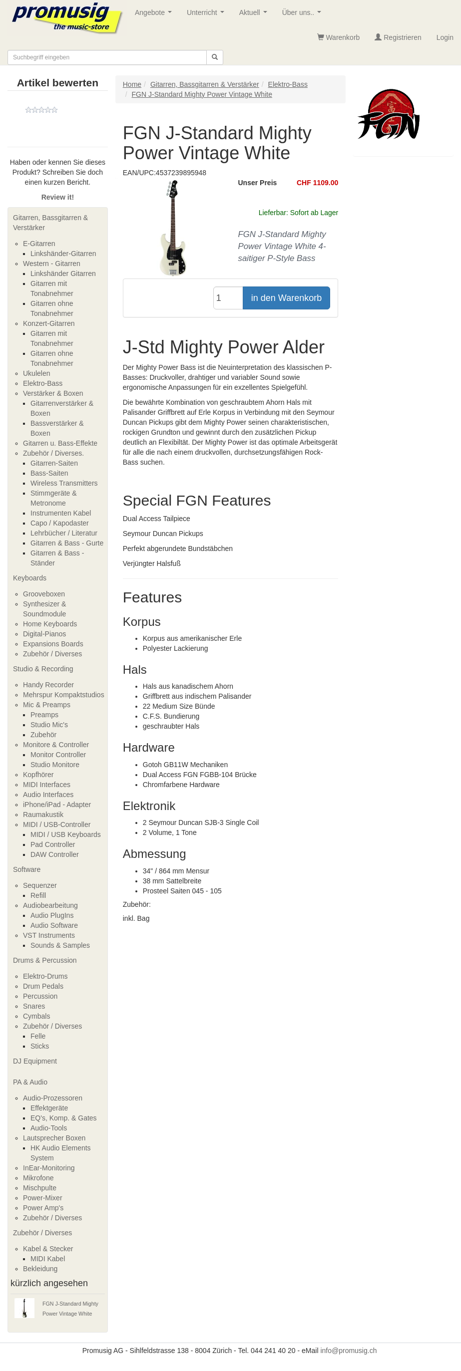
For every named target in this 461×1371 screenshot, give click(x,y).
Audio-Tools (48, 1128)
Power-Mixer (42, 1198)
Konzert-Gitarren (48, 323)
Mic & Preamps (46, 705)
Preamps (44, 715)
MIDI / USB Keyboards (65, 834)
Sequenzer (40, 885)
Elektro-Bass (42, 383)
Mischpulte (39, 1188)
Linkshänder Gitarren (63, 273)
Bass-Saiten (49, 473)
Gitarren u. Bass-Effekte (60, 443)
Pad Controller (52, 844)
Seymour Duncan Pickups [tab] (163, 534)
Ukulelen (36, 373)
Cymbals (36, 1016)
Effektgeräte (49, 1108)
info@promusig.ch (348, 1351)
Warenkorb (338, 37)
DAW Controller (54, 854)
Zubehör (43, 735)
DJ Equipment (35, 1061)
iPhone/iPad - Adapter (57, 805)
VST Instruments (49, 935)
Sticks (39, 1046)
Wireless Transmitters (64, 483)
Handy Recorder (48, 685)
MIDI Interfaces (46, 785)
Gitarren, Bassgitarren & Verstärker (50, 223)
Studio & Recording (43, 669)
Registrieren (398, 37)
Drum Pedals (43, 986)
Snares (34, 1006)
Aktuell (255, 15)
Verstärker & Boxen (53, 393)
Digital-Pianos (44, 634)
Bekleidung (40, 1269)
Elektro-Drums (45, 976)
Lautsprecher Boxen (54, 1138)
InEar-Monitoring (49, 1168)
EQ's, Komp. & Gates (63, 1118)
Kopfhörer (38, 775)
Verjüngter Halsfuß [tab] (152, 563)
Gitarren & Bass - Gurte (66, 543)
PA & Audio (30, 1082)
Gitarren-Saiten (54, 463)
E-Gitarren (39, 244)
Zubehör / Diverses (52, 654)
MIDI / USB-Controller (56, 824)
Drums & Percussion (45, 960)
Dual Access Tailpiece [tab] (156, 519)
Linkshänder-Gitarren (63, 254)
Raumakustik (43, 815)
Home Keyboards (50, 624)
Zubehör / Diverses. (53, 453)
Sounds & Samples (60, 945)
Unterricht (207, 15)
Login (445, 37)
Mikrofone (38, 1178)
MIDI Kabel (47, 1259)
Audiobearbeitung (50, 905)
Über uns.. (303, 15)
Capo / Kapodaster (59, 523)
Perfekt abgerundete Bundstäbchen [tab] (178, 548)
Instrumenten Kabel (60, 513)
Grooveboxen (44, 594)
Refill (38, 895)
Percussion (40, 996)
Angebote (155, 15)
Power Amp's (43, 1208)
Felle (37, 1036)
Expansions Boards (53, 644)
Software (26, 869)
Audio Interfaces (48, 795)
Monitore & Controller (56, 745)
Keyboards (29, 578)
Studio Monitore (54, 765)
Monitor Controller (58, 755)
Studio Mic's (49, 725)
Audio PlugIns (51, 915)
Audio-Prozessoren (52, 1098)
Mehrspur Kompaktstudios (63, 695)
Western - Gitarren (51, 264)
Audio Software (54, 925)
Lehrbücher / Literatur (63, 533)
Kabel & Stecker (48, 1249)
